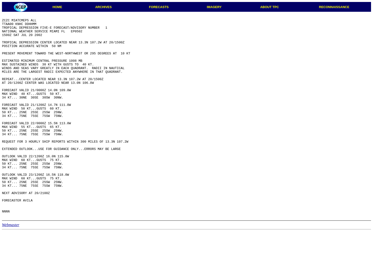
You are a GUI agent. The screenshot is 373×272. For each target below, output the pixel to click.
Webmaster (10, 265)
